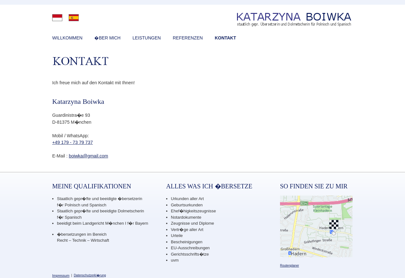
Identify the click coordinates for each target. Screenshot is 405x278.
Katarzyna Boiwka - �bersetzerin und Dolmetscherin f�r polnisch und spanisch (268, 20)
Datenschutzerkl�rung (90, 275)
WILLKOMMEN (67, 37)
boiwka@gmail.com (88, 155)
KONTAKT (225, 37)
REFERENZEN (188, 37)
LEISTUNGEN (147, 37)
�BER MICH (107, 37)
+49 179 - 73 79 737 (72, 142)
